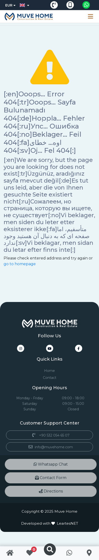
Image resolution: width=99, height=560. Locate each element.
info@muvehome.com (49, 447)
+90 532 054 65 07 (49, 435)
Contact (49, 377)
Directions (51, 491)
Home (49, 371)
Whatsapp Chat (51, 464)
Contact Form (50, 477)
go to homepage (20, 264)
